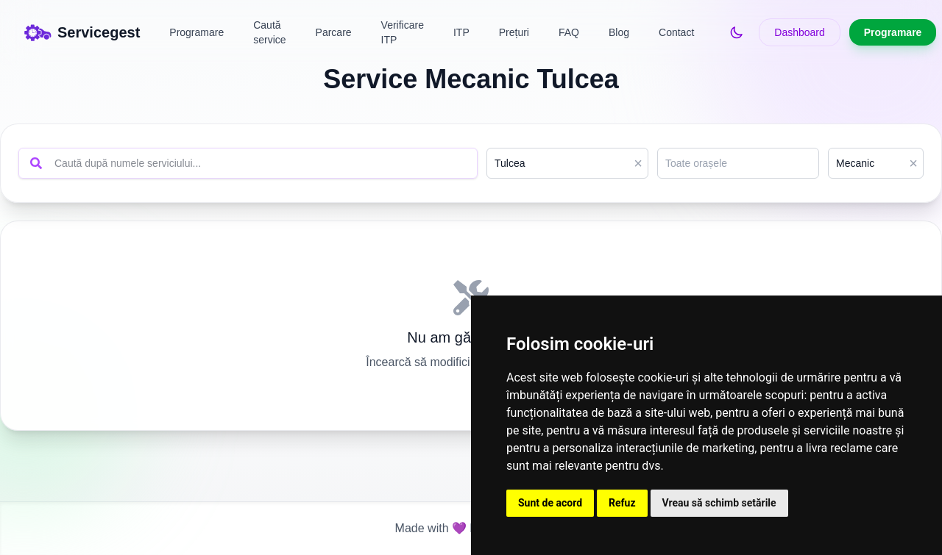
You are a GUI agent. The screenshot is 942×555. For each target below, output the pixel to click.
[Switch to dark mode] (736, 32)
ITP (461, 32)
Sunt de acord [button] (550, 503)
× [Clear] (638, 163)
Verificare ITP (402, 32)
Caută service (269, 32)
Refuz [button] (622, 503)
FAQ (569, 32)
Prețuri (514, 32)
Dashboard (799, 32)
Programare (196, 32)
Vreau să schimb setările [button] (719, 503)
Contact (676, 32)
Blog (619, 32)
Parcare (334, 32)
